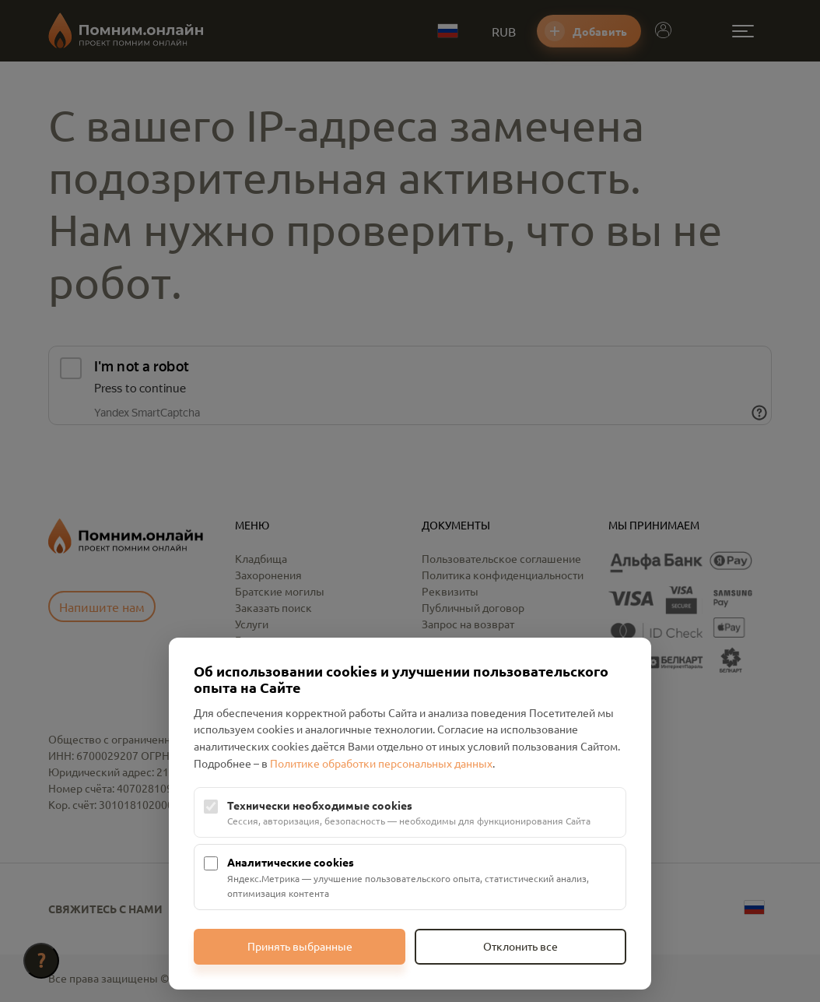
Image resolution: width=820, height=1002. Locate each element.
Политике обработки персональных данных (381, 763)
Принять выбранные (299, 946)
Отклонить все (520, 946)
